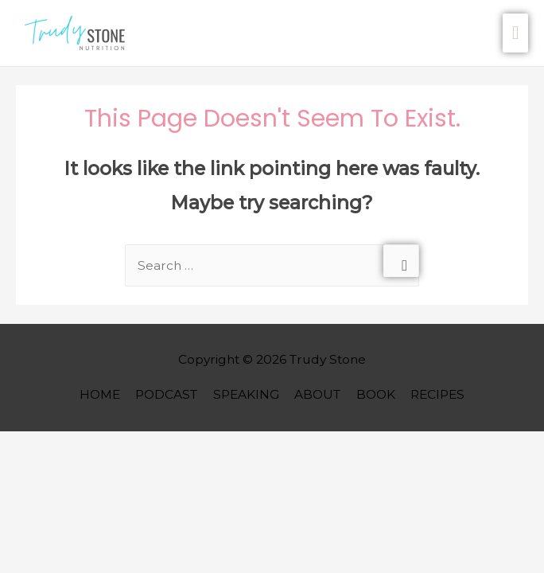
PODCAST (166, 394)
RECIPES (437, 394)
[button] (78, 33)
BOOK (375, 394)
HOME (100, 394)
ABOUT (317, 394)
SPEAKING (246, 394)
